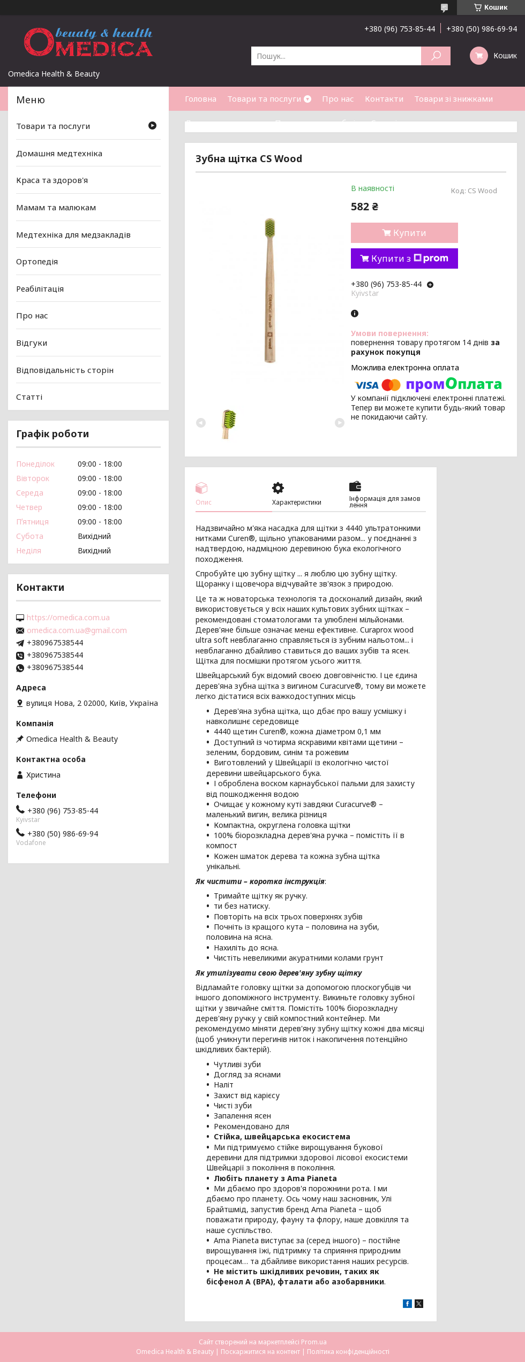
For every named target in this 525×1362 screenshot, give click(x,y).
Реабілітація (40, 288)
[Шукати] (436, 56)
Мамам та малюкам (56, 207)
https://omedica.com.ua (68, 617)
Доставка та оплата (224, 122)
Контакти (384, 98)
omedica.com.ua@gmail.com (77, 630)
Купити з (409, 258)
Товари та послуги (264, 98)
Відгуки (31, 342)
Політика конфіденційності (348, 1351)
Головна (200, 98)
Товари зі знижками (453, 98)
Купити (409, 233)
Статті (384, 122)
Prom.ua (314, 1341)
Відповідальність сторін (65, 369)
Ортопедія (37, 261)
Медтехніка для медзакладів (73, 234)
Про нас (338, 98)
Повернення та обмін (317, 122)
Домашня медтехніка (59, 153)
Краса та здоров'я (52, 179)
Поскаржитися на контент (260, 1351)
